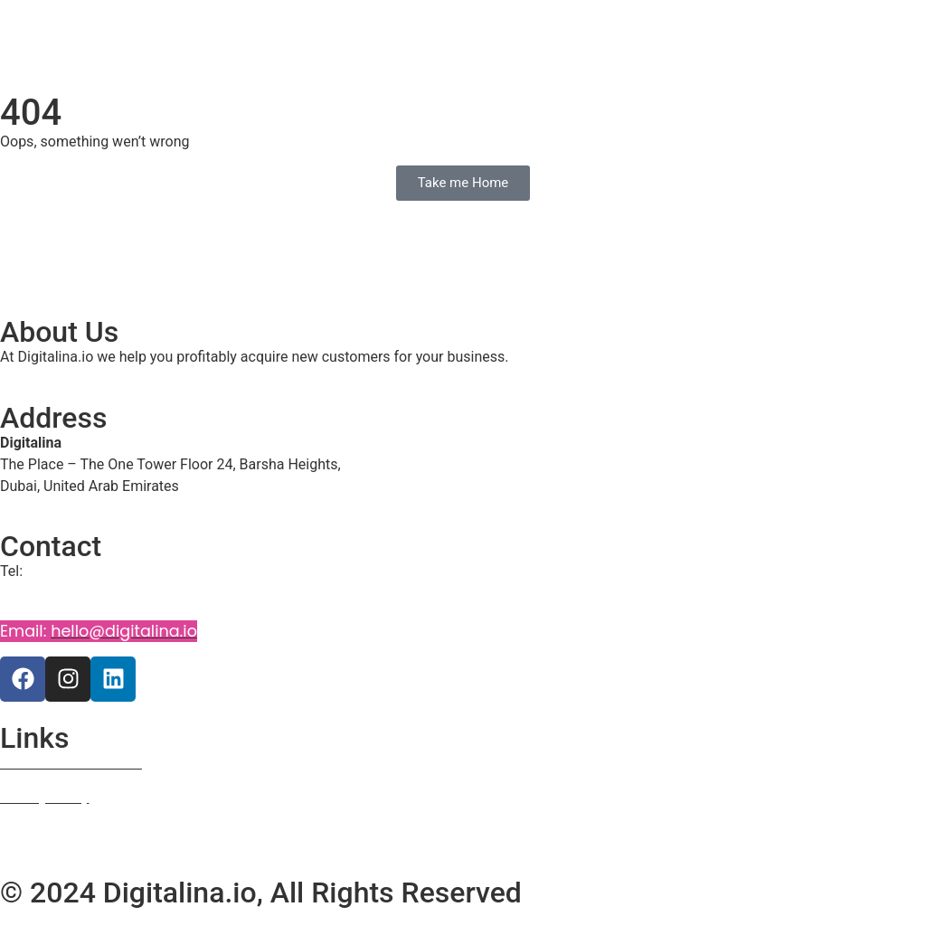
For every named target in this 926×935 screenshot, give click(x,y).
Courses (26, 832)
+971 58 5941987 (64, 594)
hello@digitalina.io (124, 631)
